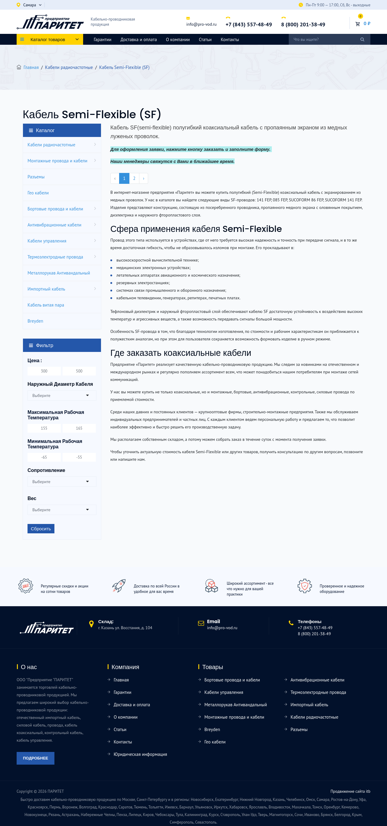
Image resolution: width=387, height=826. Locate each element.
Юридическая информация (140, 754)
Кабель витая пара (46, 305)
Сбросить (41, 528)
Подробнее (35, 758)
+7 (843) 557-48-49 (249, 24)
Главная (31, 67)
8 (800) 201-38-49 (303, 24)
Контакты (230, 39)
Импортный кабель (46, 289)
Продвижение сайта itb (350, 791)
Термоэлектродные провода (55, 257)
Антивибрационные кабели (54, 225)
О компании (178, 39)
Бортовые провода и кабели (55, 209)
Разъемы (36, 177)
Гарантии (102, 39)
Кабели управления (47, 241)
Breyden (35, 321)
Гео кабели (38, 193)
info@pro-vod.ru (201, 24)
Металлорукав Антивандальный (59, 273)
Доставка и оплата (138, 39)
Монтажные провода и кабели (57, 161)
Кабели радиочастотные (51, 145)
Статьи (205, 39)
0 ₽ (367, 23)
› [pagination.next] (143, 178)
